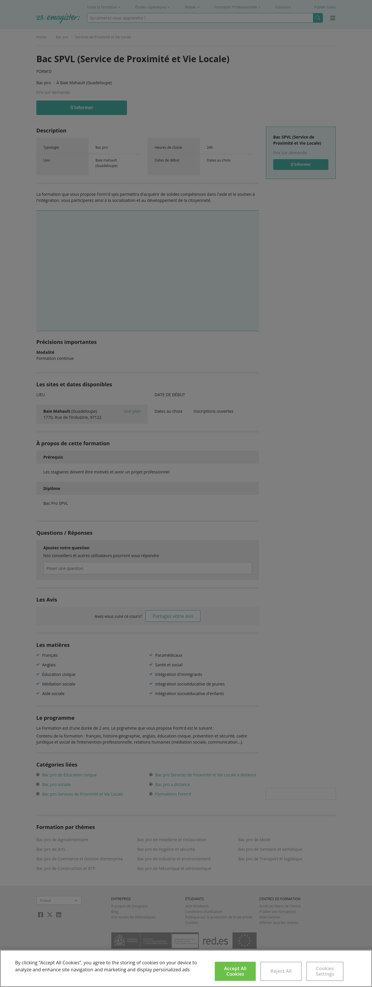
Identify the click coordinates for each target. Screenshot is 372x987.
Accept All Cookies (235, 971)
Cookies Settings (325, 971)
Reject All (281, 971)
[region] (186, 968)
